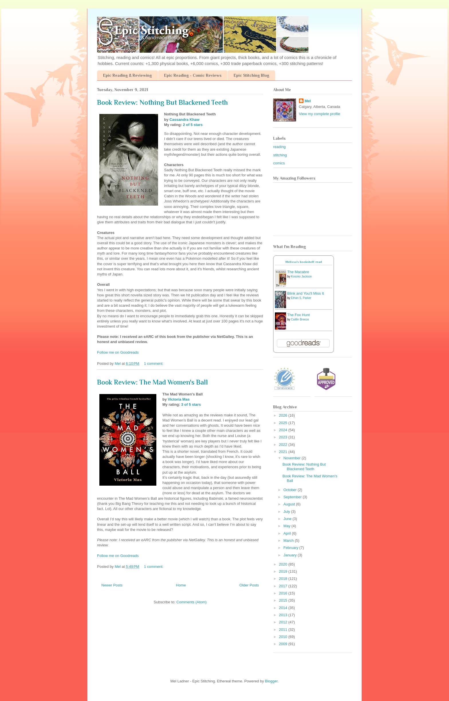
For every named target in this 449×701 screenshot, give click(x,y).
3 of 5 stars (191, 404)
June (288, 519)
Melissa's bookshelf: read (303, 261)
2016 (283, 593)
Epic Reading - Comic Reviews (192, 75)
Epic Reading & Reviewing (127, 75)
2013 (283, 615)
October (290, 490)
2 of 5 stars (193, 125)
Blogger (271, 681)
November (292, 458)
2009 (283, 644)
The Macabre (298, 272)
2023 (283, 437)
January (290, 555)
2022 (283, 444)
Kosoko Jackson (301, 276)
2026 (283, 415)
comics (279, 163)
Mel (308, 101)
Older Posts (249, 585)
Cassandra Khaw (185, 119)
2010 (283, 637)
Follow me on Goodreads (118, 352)
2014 (283, 608)
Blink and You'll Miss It (305, 293)
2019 (283, 571)
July (287, 511)
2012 (283, 622)
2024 (283, 430)
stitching (280, 155)
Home (181, 585)
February (291, 548)
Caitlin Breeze (300, 319)
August (289, 504)
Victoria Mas (179, 399)
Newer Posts (112, 585)
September (293, 497)
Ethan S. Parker (301, 298)
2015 (283, 600)
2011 (283, 629)
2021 (283, 452)
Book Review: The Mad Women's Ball (152, 382)
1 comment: (154, 363)
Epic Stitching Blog (251, 75)
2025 (283, 423)
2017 (283, 586)
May (287, 526)
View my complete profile (319, 114)
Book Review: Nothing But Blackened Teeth (162, 102)
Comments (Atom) (191, 602)
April (287, 533)
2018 (283, 578)
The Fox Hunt (298, 315)
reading (279, 147)
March (289, 540)
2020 (283, 564)
